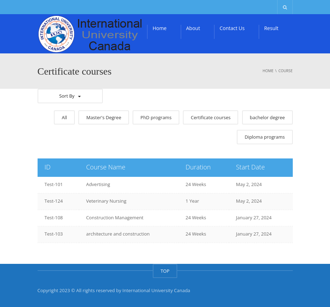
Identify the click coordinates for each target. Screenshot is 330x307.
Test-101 (54, 184)
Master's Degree (103, 117)
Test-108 (54, 217)
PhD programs (156, 117)
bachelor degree (267, 117)
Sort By (70, 96)
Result (271, 28)
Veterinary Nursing (106, 201)
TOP (165, 271)
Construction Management (115, 217)
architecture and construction (118, 234)
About (193, 28)
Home (159, 28)
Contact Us (232, 28)
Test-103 (54, 234)
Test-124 (54, 201)
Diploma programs (265, 137)
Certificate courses (210, 117)
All (64, 117)
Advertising (98, 184)
